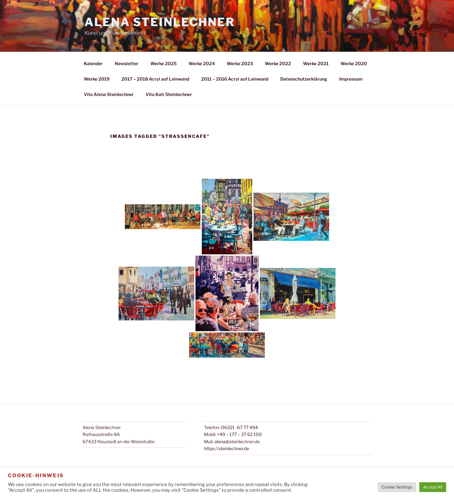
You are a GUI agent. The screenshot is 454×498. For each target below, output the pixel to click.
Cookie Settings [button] (396, 487)
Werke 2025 (163, 63)
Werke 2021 (316, 63)
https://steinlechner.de (226, 448)
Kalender (93, 63)
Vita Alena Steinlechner (109, 94)
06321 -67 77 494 (239, 427)
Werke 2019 (96, 79)
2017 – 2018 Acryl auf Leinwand (155, 79)
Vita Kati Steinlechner (169, 94)
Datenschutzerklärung (303, 79)
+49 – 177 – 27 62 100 (239, 434)
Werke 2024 (202, 63)
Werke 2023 (240, 63)
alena (219, 441)
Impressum (351, 79)
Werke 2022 (278, 63)
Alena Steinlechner (159, 22)
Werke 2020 (353, 63)
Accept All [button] (432, 487)
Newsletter (126, 63)
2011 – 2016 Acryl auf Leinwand (234, 79)
